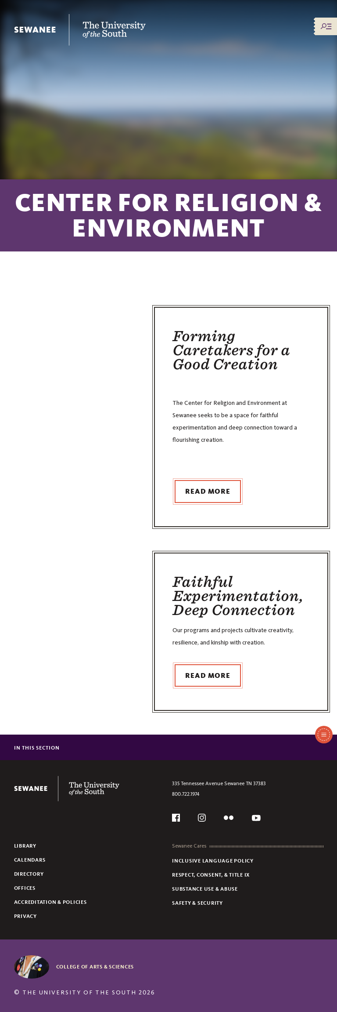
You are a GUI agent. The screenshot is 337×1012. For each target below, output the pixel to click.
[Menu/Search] (326, 26)
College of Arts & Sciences (95, 967)
